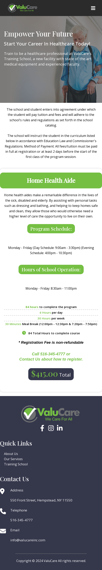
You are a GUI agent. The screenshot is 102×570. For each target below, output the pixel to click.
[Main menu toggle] (93, 8)
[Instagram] (51, 428)
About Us (11, 454)
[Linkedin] (60, 428)
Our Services (13, 459)
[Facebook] (42, 428)
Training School (16, 464)
